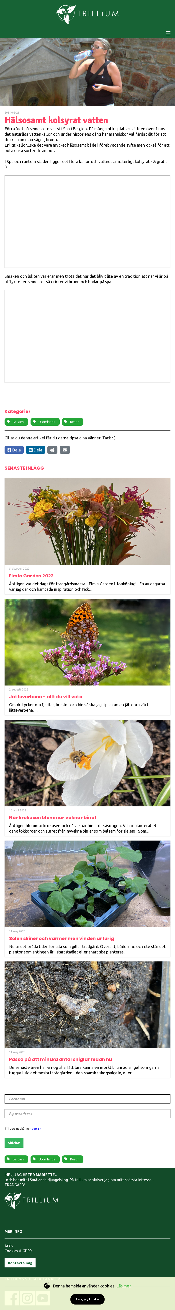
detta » (36, 1128)
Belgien (18, 422)
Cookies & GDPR (18, 1251)
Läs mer (123, 1286)
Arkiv (9, 1246)
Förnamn (17, 1099)
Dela (14, 450)
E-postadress (20, 1113)
